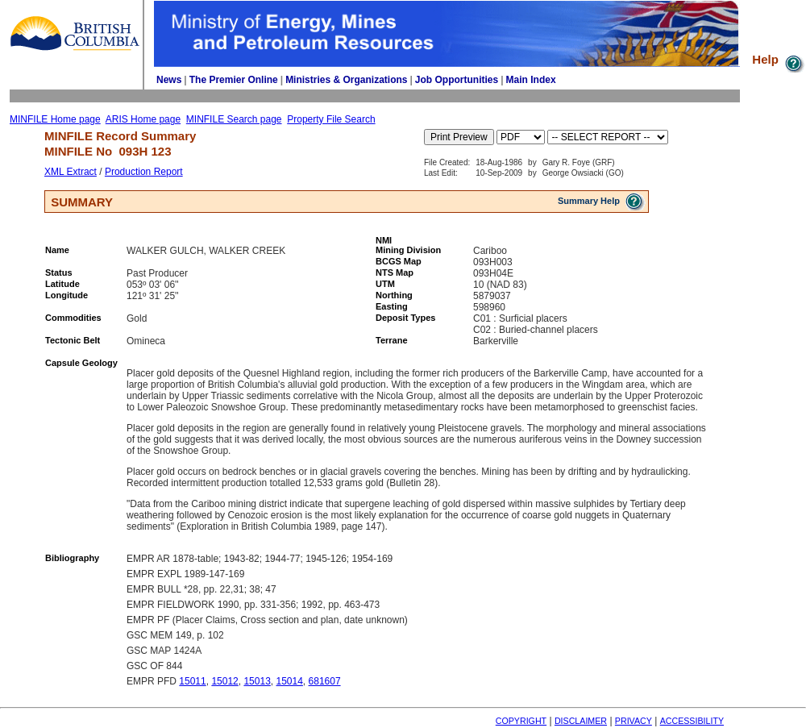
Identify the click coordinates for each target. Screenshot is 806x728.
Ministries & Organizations (346, 79)
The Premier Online (233, 79)
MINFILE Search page (234, 119)
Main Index (531, 79)
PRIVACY (633, 721)
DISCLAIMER (581, 721)
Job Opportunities (456, 79)
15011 (192, 681)
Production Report (144, 171)
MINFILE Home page (55, 119)
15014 (289, 681)
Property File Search (331, 119)
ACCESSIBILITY (692, 721)
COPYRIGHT (521, 721)
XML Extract (70, 171)
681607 (325, 681)
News (168, 79)
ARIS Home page (143, 119)
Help (779, 59)
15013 (256, 681)
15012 (224, 681)
